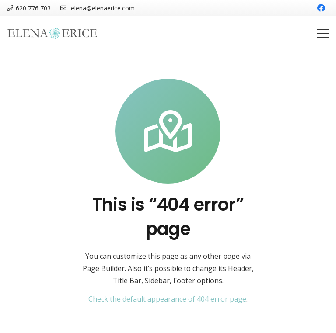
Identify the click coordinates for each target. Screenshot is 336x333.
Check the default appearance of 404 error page (167, 299)
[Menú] (323, 33)
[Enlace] (52, 33)
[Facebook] (321, 8)
